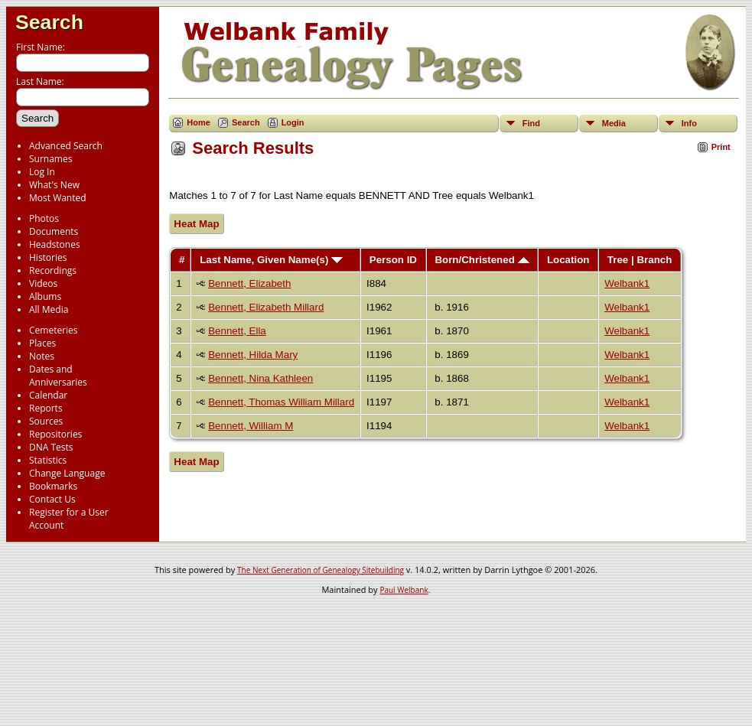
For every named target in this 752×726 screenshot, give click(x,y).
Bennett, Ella (237, 331)
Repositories (55, 434)
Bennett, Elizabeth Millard (266, 307)
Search (49, 22)
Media (614, 123)
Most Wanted (57, 197)
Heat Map (196, 224)
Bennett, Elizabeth (249, 283)
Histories (48, 257)
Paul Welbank (403, 589)
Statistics (48, 460)
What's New (54, 184)
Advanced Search (66, 145)
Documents (53, 231)
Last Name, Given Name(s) (271, 259)
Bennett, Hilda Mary (253, 354)
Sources (46, 421)
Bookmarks (53, 486)
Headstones (54, 244)
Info (689, 123)
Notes (41, 356)
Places (42, 343)
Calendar (48, 395)
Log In (42, 171)
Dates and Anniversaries (58, 376)
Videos (43, 283)
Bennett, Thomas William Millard (281, 402)
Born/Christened (482, 259)
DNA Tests (51, 447)
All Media (48, 309)
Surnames (50, 158)
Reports (46, 408)
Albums (45, 296)
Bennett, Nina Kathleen (260, 378)
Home (198, 122)
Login (293, 122)
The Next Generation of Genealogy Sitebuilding (320, 570)
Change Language (67, 473)
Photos (44, 218)
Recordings (53, 270)
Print (721, 146)
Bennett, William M (250, 425)
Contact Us (52, 499)
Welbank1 (626, 283)
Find (531, 123)
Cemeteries (53, 330)
